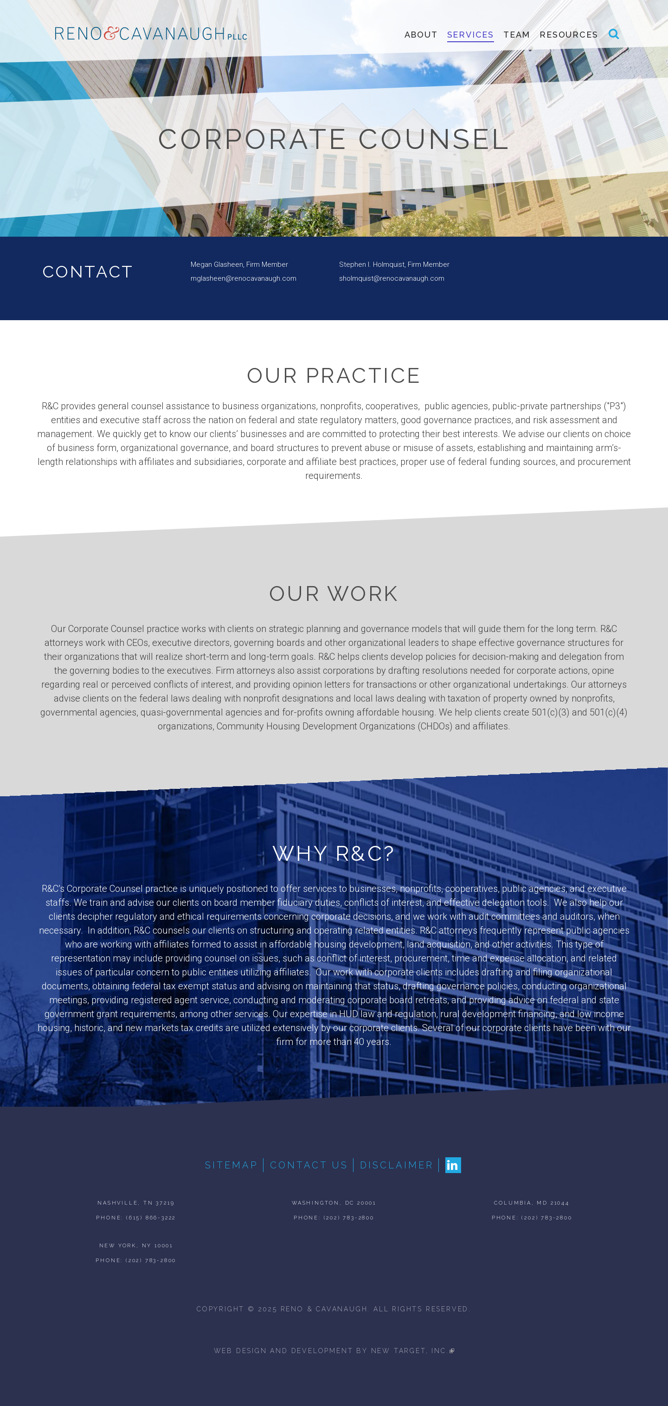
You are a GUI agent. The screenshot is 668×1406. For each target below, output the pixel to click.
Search (614, 38)
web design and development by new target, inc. (334, 1350)
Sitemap (231, 1165)
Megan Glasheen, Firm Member (239, 264)
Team (516, 34)
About (421, 34)
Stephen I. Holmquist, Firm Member (394, 264)
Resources (569, 34)
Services (470, 34)
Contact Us (309, 1165)
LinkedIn (453, 1165)
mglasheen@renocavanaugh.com (243, 278)
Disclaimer (397, 1165)
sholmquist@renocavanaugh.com (391, 278)
